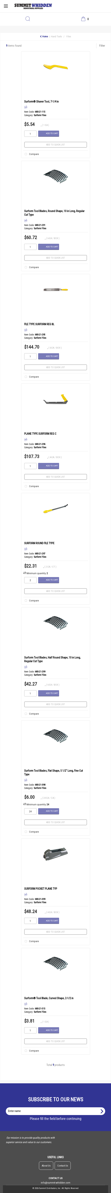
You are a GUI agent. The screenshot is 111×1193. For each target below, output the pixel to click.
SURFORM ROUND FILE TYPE (39, 543)
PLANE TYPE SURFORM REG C (40, 433)
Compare (31, 154)
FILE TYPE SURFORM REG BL (39, 324)
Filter (102, 45)
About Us (46, 1165)
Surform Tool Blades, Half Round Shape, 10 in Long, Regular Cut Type (52, 659)
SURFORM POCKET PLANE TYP (40, 888)
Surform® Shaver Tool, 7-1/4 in (41, 101)
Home (44, 36)
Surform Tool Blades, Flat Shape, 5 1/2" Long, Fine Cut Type (53, 772)
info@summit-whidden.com (55, 1182)
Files (68, 36)
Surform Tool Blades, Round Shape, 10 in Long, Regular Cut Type (54, 213)
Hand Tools (56, 36)
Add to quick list (55, 144)
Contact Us (62, 1165)
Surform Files (40, 115)
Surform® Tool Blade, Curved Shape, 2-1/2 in (48, 998)
